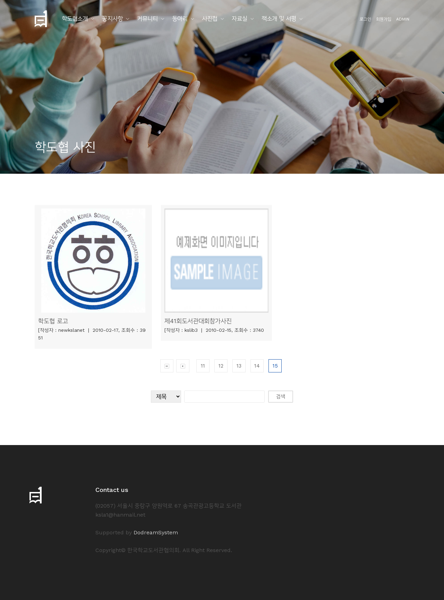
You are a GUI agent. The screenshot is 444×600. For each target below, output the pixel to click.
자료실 (239, 18)
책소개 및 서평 (279, 18)
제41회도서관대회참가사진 (198, 320)
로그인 (365, 19)
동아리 (180, 18)
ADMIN (402, 19)
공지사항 (112, 18)
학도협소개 (75, 18)
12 (221, 366)
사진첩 (209, 18)
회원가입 (383, 19)
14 (257, 366)
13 (239, 366)
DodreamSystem (156, 532)
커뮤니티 (147, 18)
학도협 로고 (53, 320)
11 (203, 366)
